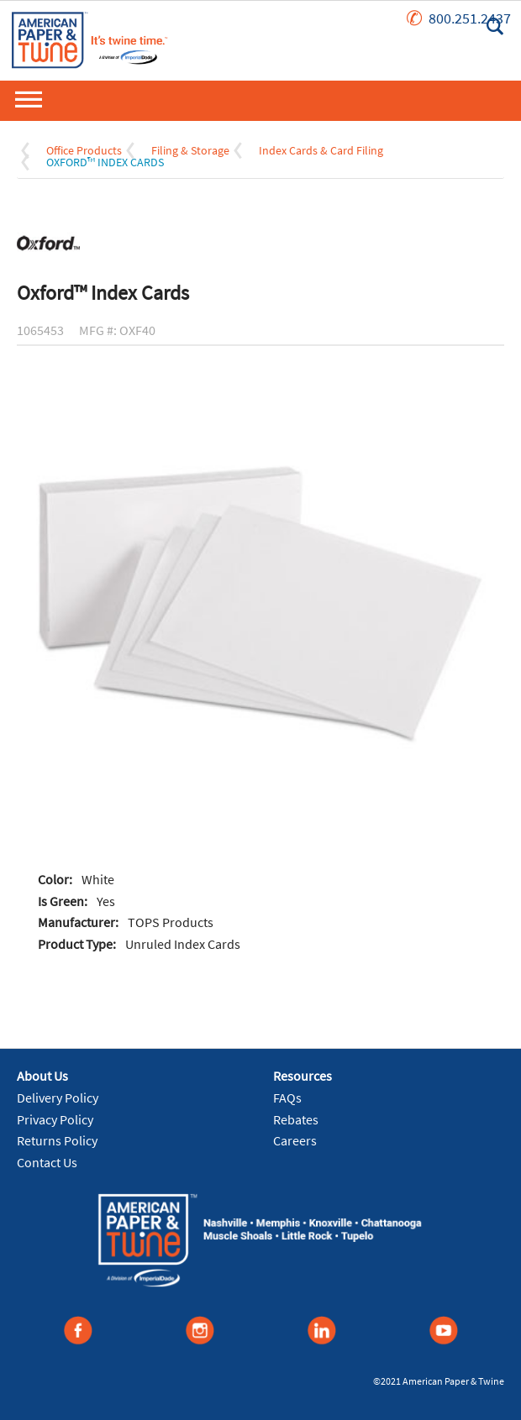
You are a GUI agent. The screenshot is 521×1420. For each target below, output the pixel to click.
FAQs (287, 1097)
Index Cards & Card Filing (321, 150)
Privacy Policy (55, 1119)
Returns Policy (57, 1140)
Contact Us (47, 1162)
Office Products (84, 150)
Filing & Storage (190, 150)
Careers (295, 1140)
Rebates (295, 1119)
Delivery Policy (57, 1097)
